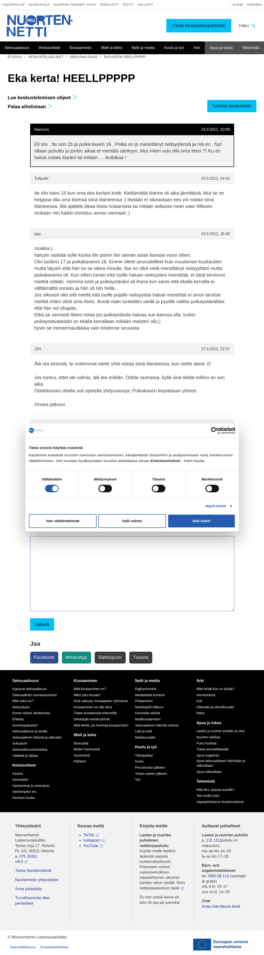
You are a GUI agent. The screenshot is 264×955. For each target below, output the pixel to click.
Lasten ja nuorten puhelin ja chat (220, 731)
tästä (175, 888)
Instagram (91, 840)
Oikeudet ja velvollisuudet (215, 707)
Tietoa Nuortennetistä (33, 871)
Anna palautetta (28, 889)
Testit (128, 4)
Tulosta (140, 657)
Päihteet (80, 761)
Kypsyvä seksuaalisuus (29, 689)
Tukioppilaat (13, 4)
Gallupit (145, 4)
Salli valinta (132, 521)
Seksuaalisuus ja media (29, 731)
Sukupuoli (19, 743)
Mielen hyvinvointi (87, 749)
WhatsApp (76, 657)
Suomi (238, 4)
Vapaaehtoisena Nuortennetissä (219, 802)
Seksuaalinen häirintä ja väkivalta (36, 737)
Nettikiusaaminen (148, 719)
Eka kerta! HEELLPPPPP (124, 57)
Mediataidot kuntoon (150, 695)
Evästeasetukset (54, 947)
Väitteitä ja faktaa (25, 756)
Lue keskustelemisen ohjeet (42, 97)
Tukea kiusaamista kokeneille (95, 713)
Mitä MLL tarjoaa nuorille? (215, 790)
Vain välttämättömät (62, 521)
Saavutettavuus (22, 947)
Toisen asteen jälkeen (151, 774)
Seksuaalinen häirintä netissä (156, 725)
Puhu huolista (206, 743)
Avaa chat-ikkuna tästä (221, 906)
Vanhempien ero (24, 792)
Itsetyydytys (21, 707)
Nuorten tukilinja (208, 737)
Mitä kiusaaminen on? (90, 689)
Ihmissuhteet (24, 765)
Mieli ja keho (85, 735)
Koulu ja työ (146, 747)
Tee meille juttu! (207, 796)
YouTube (90, 846)
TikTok (88, 835)
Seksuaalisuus (83, 57)
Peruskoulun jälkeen (150, 767)
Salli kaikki (201, 521)
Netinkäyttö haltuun (149, 707)
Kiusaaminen (85, 681)
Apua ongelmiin (207, 755)
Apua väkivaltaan (209, 772)
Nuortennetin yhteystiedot (36, 880)
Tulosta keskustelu (231, 105)
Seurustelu (20, 779)
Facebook (44, 657)
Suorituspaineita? (25, 725)
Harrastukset (205, 695)
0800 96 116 (218, 876)
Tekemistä (205, 781)
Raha (200, 713)
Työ (138, 779)
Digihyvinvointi (145, 689)
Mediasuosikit (145, 737)
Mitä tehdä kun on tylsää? (215, 689)
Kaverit (17, 774)
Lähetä (42, 624)
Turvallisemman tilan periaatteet (32, 900)
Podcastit (109, 4)
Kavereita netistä (147, 713)
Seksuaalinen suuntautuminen (34, 695)
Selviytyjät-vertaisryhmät (92, 719)
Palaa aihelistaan (30, 106)
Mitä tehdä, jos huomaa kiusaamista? (101, 725)
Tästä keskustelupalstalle (199, 25)
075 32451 (28, 856)
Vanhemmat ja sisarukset (30, 786)
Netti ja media (147, 681)
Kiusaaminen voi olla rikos (93, 707)
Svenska (254, 4)
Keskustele (39, 4)
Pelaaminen (144, 701)
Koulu (139, 761)
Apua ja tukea (208, 723)
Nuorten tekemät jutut (75, 4)
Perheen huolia (23, 798)
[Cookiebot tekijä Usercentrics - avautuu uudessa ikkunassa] (214, 430)
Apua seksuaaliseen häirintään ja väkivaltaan (220, 763)
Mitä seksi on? (22, 701)
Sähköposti (110, 657)
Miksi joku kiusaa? (87, 695)
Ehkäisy (18, 719)
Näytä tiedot (215, 506)
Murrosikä (81, 743)
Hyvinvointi (82, 755)
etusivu (15, 57)
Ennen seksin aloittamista (31, 713)
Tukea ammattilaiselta (212, 749)
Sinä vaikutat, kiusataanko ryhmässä (101, 701)
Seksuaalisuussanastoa (29, 749)
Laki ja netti (143, 731)
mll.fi (19, 862)
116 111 (213, 840)
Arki (200, 681)
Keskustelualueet (45, 57)
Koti (199, 701)
